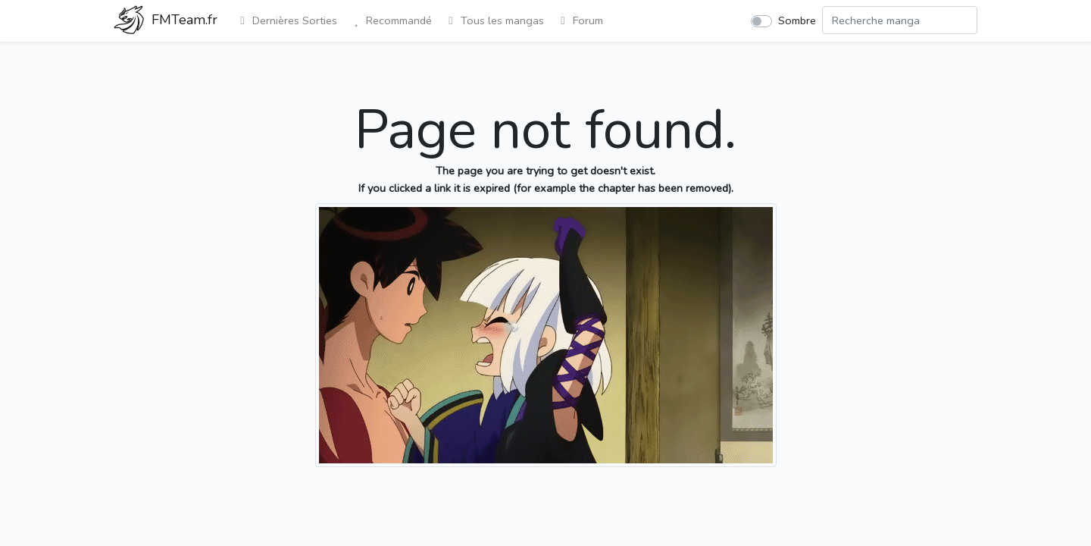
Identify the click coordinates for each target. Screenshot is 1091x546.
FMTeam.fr (165, 21)
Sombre (797, 20)
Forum (579, 20)
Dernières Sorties (286, 20)
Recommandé (390, 20)
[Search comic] (899, 20)
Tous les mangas (494, 20)
